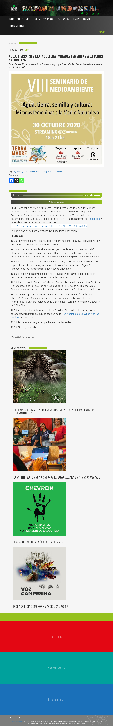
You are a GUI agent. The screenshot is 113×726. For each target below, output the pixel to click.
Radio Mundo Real (17, 721)
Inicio (11, 19)
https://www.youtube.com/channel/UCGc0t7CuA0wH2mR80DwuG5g (49, 226)
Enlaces (76, 19)
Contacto (87, 19)
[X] (16, 180)
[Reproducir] (14, 195)
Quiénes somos (23, 19)
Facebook (94, 218)
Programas (63, 19)
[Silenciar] (91, 195)
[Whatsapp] (21, 180)
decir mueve (56, 636)
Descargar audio (56, 202)
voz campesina (56, 667)
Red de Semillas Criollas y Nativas (40, 171)
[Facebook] (11, 180)
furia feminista (56, 699)
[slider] (53, 195)
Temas (36, 19)
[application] (56, 195)
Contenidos (49, 19)
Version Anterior (16, 25)
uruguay (58, 171)
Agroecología (19, 171)
